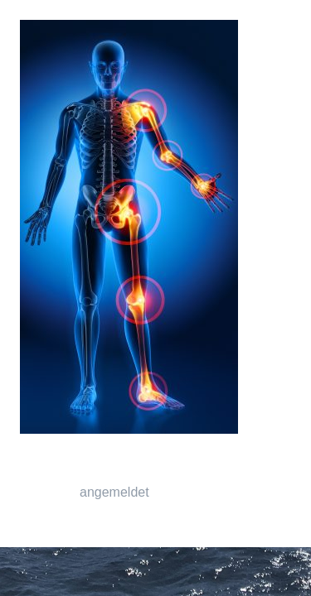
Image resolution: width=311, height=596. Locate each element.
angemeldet (114, 492)
